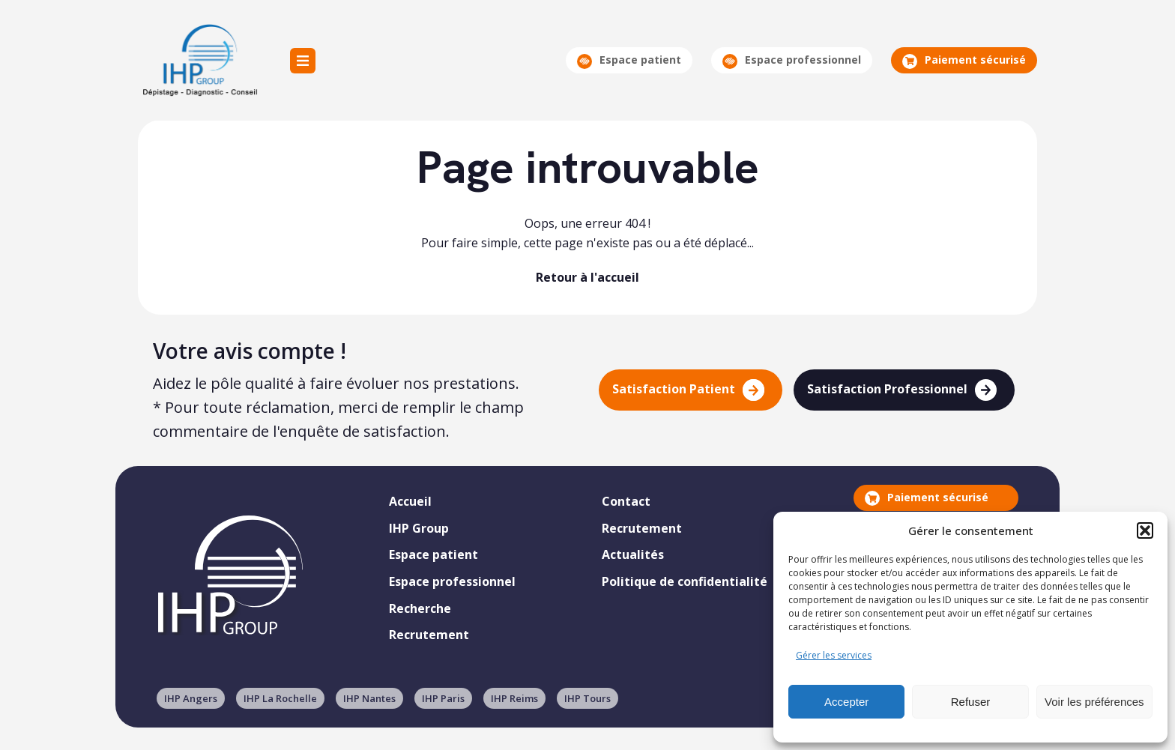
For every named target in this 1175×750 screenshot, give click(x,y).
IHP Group (199, 60)
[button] (1145, 530)
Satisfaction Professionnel (902, 390)
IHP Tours (587, 698)
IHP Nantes (369, 698)
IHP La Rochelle (280, 698)
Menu (302, 60)
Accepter (846, 701)
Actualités (633, 554)
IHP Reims (514, 698)
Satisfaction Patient (688, 390)
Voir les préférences (1094, 701)
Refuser (971, 701)
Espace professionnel (791, 60)
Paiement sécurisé (964, 60)
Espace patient (629, 60)
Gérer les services (834, 655)
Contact (626, 501)
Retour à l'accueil (587, 277)
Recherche (420, 608)
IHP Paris (443, 698)
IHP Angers (190, 698)
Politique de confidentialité (684, 581)
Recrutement (429, 634)
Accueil (410, 501)
